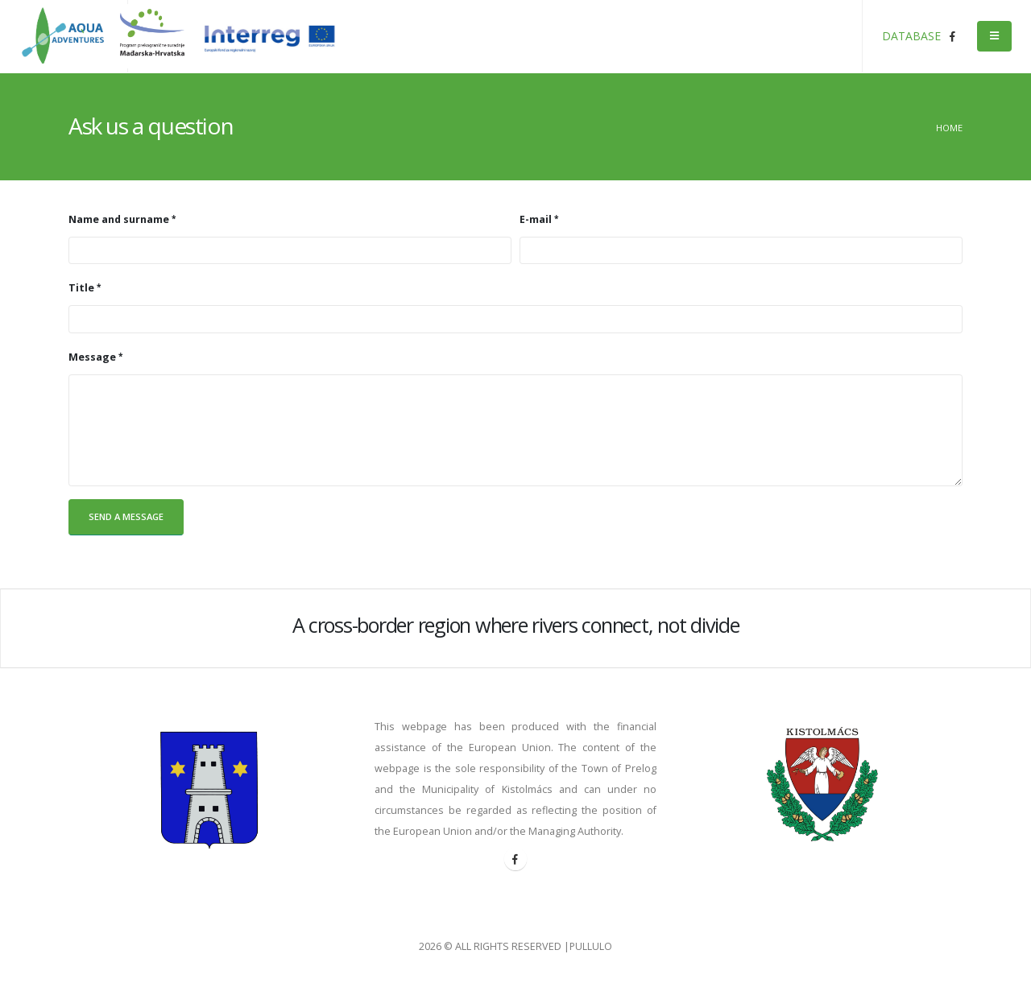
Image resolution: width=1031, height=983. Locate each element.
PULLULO (591, 946)
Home (949, 128)
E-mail (536, 219)
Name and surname (118, 219)
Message (92, 357)
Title (81, 288)
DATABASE (911, 35)
